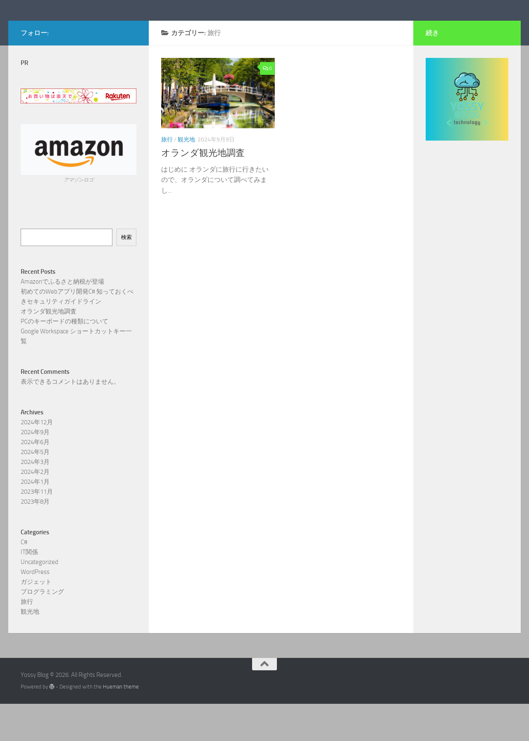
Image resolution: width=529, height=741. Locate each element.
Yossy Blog (60, 28)
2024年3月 (35, 498)
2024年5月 (35, 488)
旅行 (167, 176)
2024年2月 (35, 508)
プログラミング (42, 628)
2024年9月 (35, 469)
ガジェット (36, 618)
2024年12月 (37, 459)
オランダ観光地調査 (203, 190)
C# (24, 579)
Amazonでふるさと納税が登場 (62, 318)
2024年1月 (35, 518)
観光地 (186, 176)
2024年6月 (35, 479)
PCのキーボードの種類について (64, 358)
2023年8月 (35, 538)
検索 (126, 274)
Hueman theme (121, 724)
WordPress (35, 608)
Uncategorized (39, 598)
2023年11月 (37, 528)
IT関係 (29, 589)
